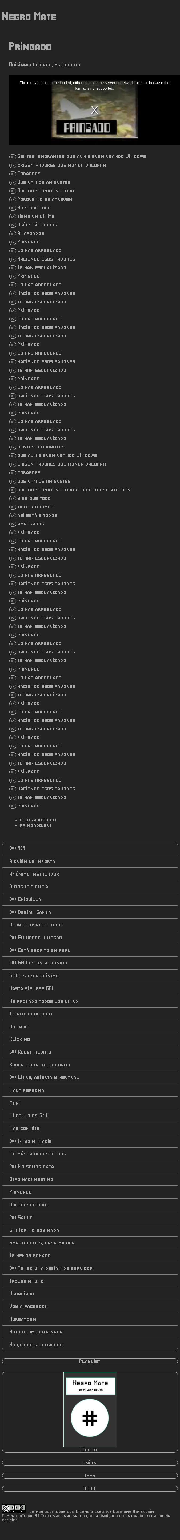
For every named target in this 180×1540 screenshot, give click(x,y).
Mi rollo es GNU (29, 1115)
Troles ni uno (27, 1281)
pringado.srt (36, 825)
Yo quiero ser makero (36, 1344)
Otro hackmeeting (32, 1179)
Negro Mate (29, 17)
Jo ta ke (20, 1026)
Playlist (90, 1361)
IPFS (90, 1475)
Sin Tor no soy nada (34, 1230)
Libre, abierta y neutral (44, 1077)
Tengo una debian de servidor (51, 1268)
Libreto (90, 1412)
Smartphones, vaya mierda (42, 1243)
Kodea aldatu (31, 1052)
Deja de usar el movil (37, 924)
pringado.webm (38, 819)
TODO (90, 1488)
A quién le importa (33, 861)
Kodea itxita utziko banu (40, 1065)
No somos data (32, 1166)
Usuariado (22, 1293)
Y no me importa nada (36, 1331)
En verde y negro (36, 937)
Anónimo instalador (34, 874)
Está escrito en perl (40, 950)
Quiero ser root (29, 1204)
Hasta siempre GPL (32, 988)
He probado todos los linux (44, 1001)
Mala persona (27, 1090)
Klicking (20, 1039)
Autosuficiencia (29, 886)
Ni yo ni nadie (31, 1141)
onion (90, 1462)
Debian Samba (31, 912)
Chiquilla (26, 899)
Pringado (21, 1192)
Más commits (25, 1128)
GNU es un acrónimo (39, 963)
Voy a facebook (29, 1306)
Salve (21, 1217)
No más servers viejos (38, 1153)
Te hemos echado (30, 1255)
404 (18, 848)
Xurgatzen (23, 1319)
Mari (15, 1103)
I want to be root (31, 1014)
